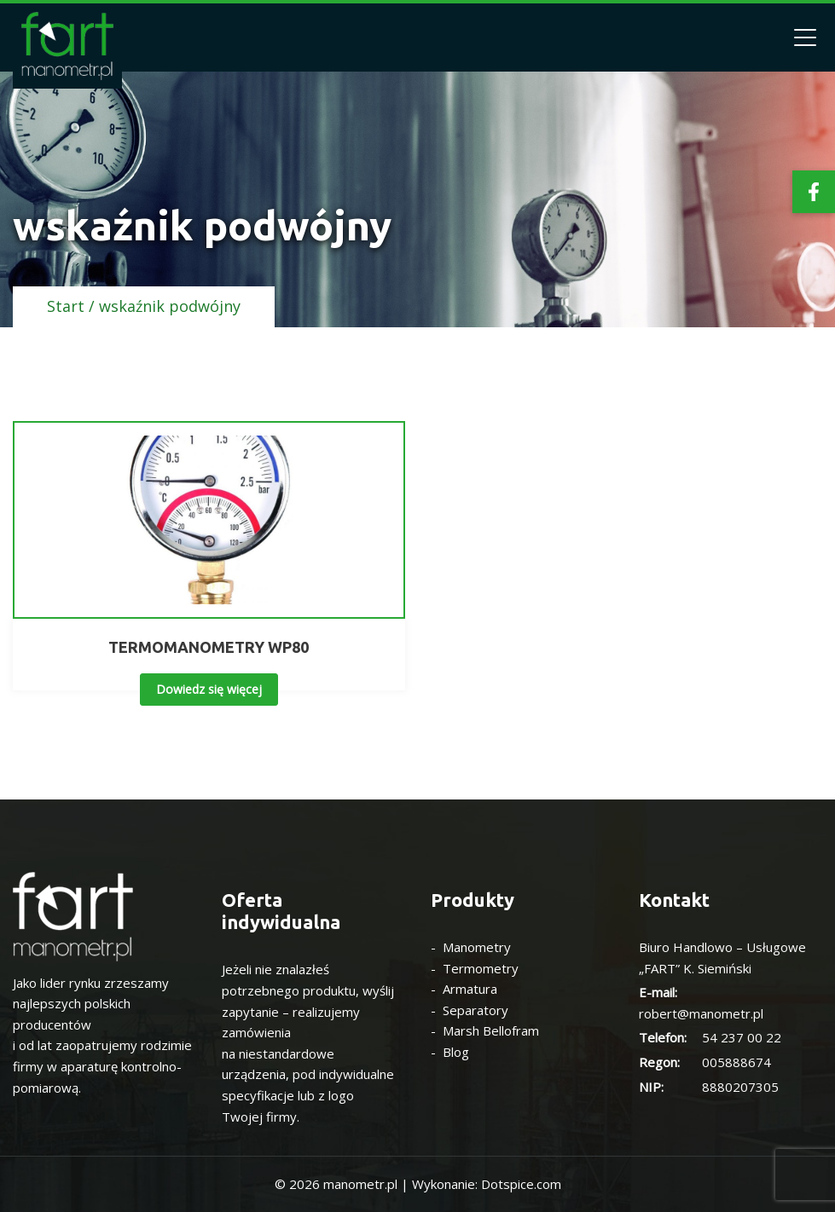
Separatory (475, 1010)
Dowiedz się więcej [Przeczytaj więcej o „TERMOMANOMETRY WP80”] (209, 689)
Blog (456, 1051)
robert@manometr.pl (701, 1013)
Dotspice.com (521, 1183)
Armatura (470, 988)
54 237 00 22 (741, 1037)
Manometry (477, 946)
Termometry (481, 968)
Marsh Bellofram (491, 1030)
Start (65, 306)
